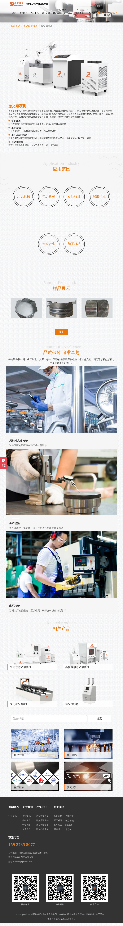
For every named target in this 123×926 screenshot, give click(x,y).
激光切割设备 (42, 827)
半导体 (68, 832)
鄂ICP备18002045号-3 (65, 921)
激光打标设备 (42, 832)
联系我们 (91, 13)
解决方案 (46, 13)
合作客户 (26, 832)
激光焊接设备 (42, 819)
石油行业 (74, 197)
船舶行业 (100, 197)
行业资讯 (12, 819)
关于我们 (23, 13)
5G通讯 (68, 828)
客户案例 (57, 13)
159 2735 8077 (21, 847)
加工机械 (74, 246)
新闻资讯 (79, 13)
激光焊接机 (80, 917)
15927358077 (107, 12)
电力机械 (48, 197)
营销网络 (26, 827)
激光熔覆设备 (30, 26)
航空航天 (58, 827)
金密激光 (15, 26)
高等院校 (58, 819)
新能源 (57, 832)
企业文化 (26, 819)
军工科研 (58, 823)
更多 (61, 334)
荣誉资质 (26, 823)
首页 (14, 13)
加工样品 (68, 13)
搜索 (99, 721)
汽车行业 (69, 819)
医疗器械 (69, 823)
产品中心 (34, 13)
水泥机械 (23, 197)
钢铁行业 (48, 246)
